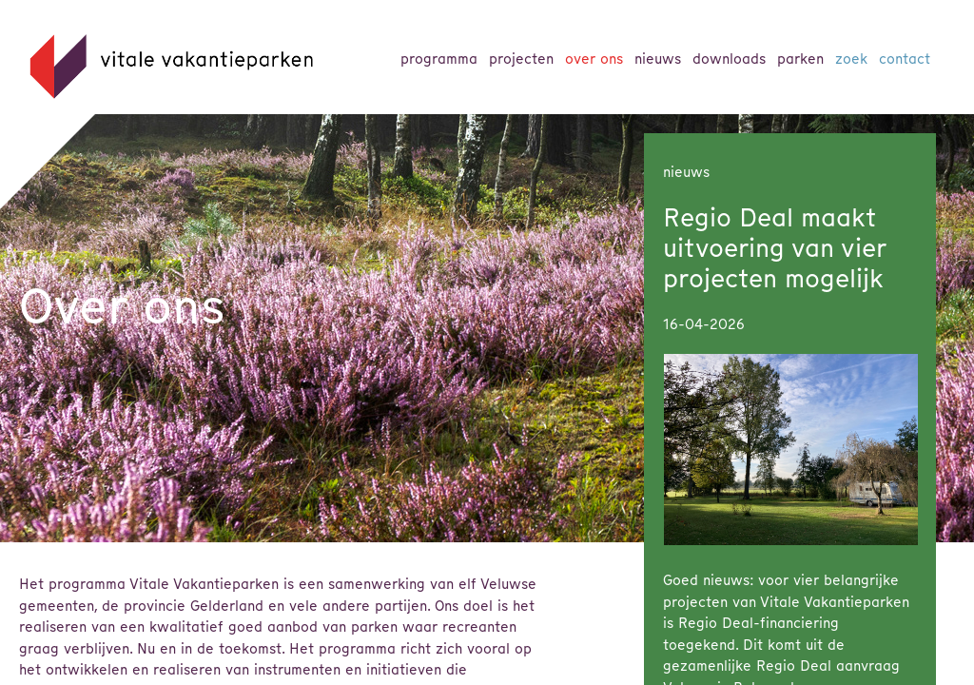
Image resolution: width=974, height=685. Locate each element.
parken (800, 59)
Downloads (729, 59)
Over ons (594, 59)
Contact (904, 59)
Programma (438, 59)
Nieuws (657, 59)
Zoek (851, 59)
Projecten (521, 59)
